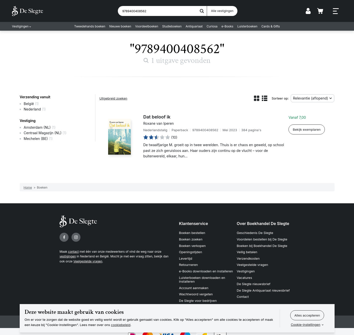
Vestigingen (20, 26)
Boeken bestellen (192, 233)
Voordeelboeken (146, 26)
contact (73, 251)
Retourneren (188, 265)
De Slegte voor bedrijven (198, 301)
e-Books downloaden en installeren (206, 271)
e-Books (227, 26)
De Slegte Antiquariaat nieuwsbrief (263, 290)
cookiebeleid (120, 325)
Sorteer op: (280, 98)
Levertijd (185, 258)
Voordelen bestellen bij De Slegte (262, 239)
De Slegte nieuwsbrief (253, 284)
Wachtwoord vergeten (196, 294)
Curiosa (212, 26)
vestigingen (68, 256)
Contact (243, 297)
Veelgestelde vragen (87, 261)
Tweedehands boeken (89, 26)
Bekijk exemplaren (307, 129)
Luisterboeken (247, 26)
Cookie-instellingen (305, 324)
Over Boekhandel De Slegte (263, 223)
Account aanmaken (194, 288)
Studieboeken (172, 26)
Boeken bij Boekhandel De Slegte (262, 246)
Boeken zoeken (191, 239)
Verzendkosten (248, 258)
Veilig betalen (247, 252)
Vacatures (244, 278)
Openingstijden (190, 252)
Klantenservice (193, 223)
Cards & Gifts (270, 26)
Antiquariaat (194, 26)
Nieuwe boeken (120, 26)
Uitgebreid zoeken (113, 98)
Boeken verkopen (192, 246)
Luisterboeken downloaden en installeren (202, 280)
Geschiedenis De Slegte (255, 233)
